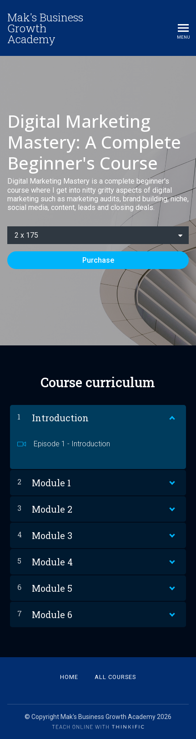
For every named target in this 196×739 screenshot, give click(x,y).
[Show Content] (171, 415)
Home (69, 677)
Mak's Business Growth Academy (45, 28)
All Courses (115, 677)
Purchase (98, 260)
